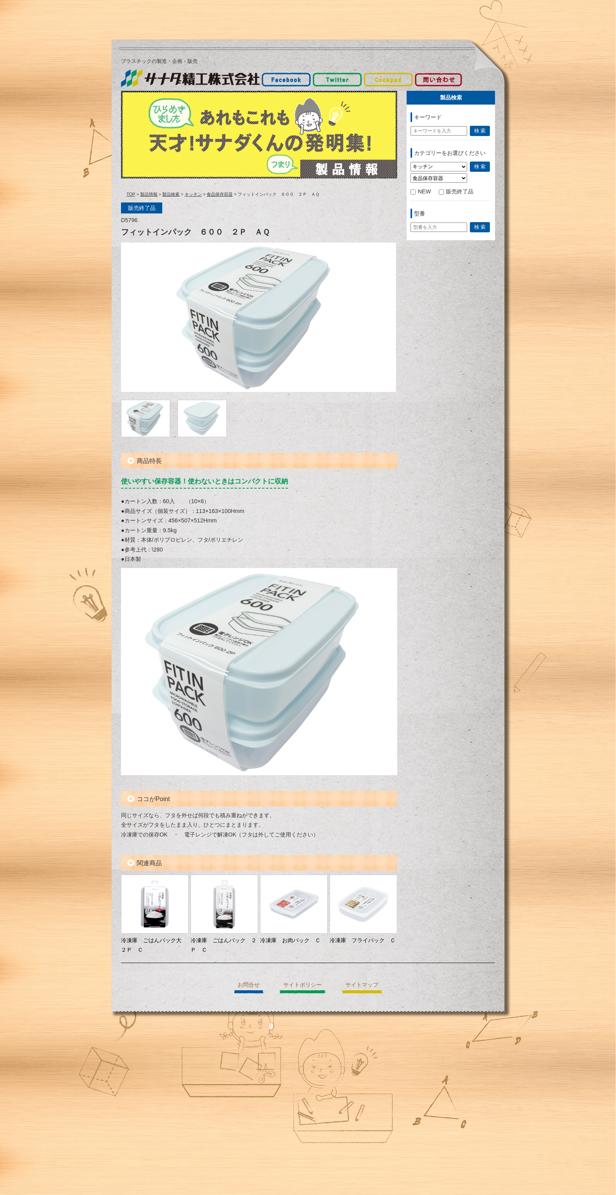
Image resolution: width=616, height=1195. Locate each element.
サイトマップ (361, 985)
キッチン (193, 194)
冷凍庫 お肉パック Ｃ (290, 940)
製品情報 (149, 194)
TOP (130, 194)
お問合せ (249, 985)
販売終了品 (456, 191)
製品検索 (171, 194)
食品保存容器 (220, 194)
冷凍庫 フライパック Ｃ (363, 940)
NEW (421, 191)
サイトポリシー (302, 985)
